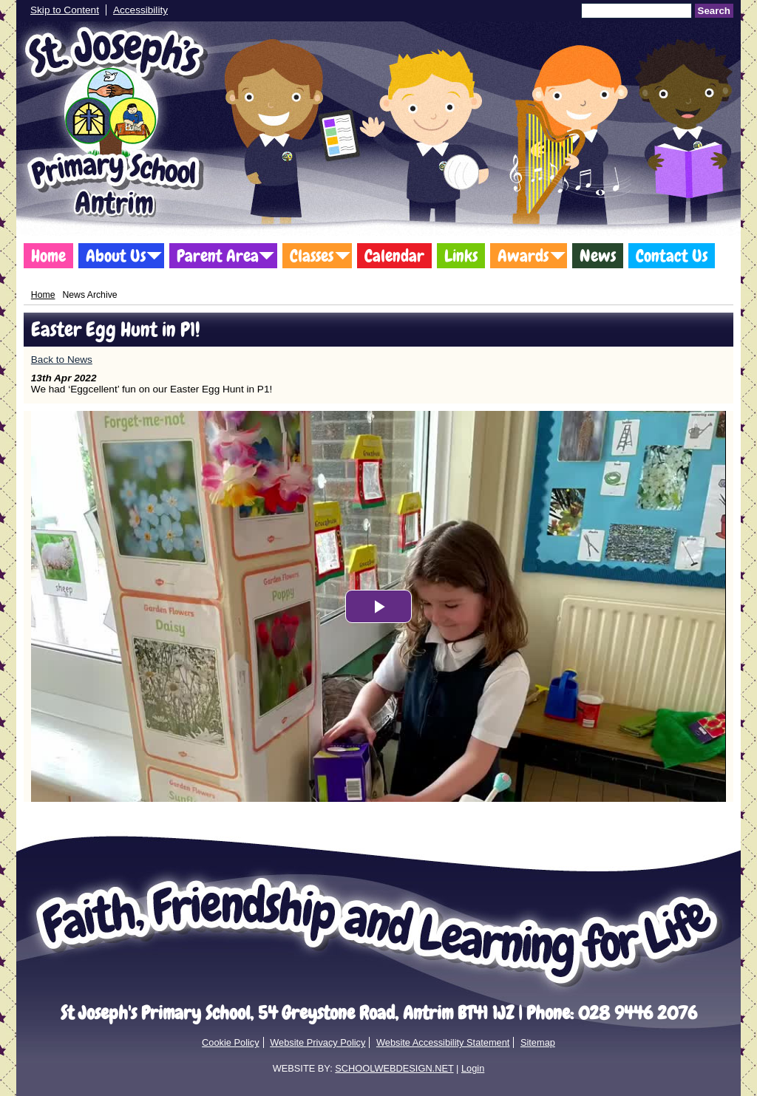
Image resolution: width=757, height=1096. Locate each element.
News (598, 256)
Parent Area (218, 256)
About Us (116, 256)
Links (461, 256)
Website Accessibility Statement (442, 1042)
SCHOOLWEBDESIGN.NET (394, 1068)
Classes (311, 256)
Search (714, 10)
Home (48, 256)
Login (472, 1068)
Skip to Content (64, 10)
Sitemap (537, 1042)
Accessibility (140, 10)
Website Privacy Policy (317, 1042)
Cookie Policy (230, 1042)
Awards (523, 256)
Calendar (394, 256)
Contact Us (671, 256)
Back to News (61, 359)
